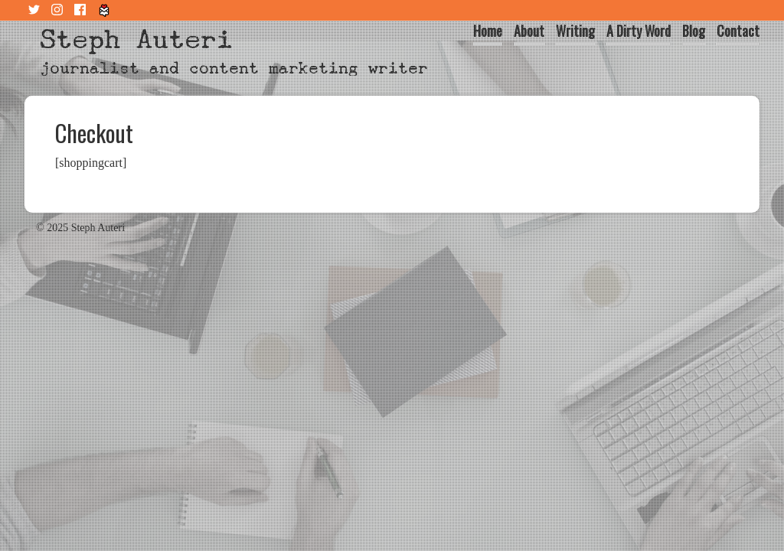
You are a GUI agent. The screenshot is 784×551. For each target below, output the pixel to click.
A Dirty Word (638, 31)
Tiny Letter (105, 10)
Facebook (82, 10)
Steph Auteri (136, 39)
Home (487, 31)
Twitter (36, 10)
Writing (575, 31)
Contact (738, 31)
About (529, 31)
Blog (693, 31)
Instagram (59, 10)
